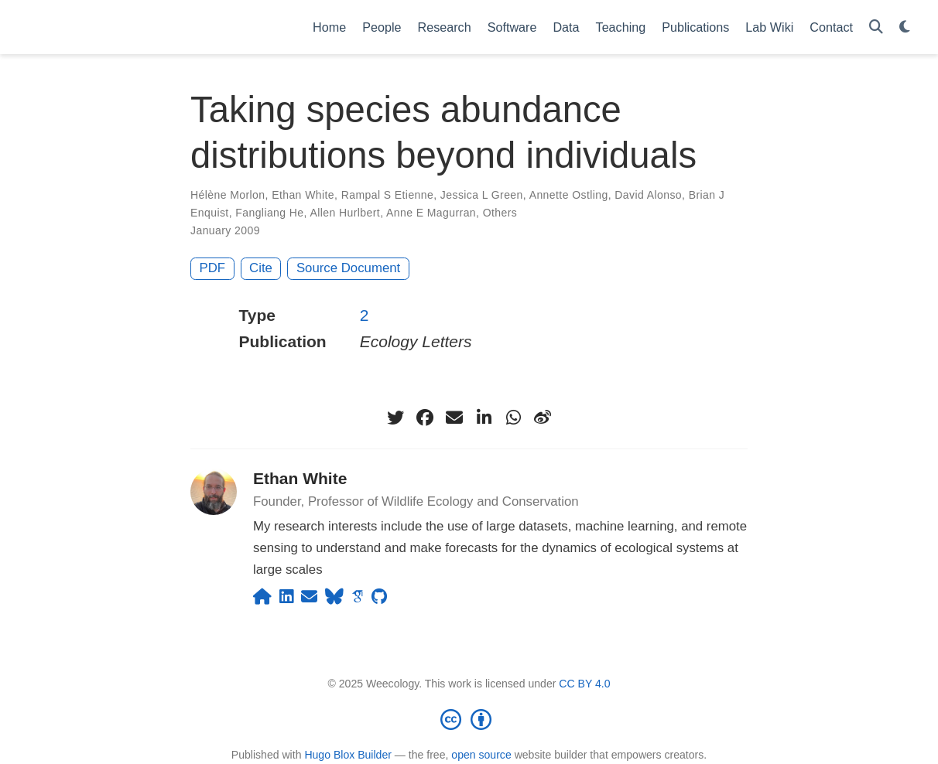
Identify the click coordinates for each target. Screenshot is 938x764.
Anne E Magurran (431, 212)
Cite (260, 268)
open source (481, 755)
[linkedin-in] (483, 417)
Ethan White (303, 195)
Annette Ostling (568, 195)
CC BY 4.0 (584, 683)
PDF (213, 268)
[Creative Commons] (469, 719)
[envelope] (454, 417)
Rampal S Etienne (387, 195)
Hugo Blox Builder (348, 755)
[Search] (876, 27)
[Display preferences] (904, 27)
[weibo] (542, 417)
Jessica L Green (481, 195)
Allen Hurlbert (345, 212)
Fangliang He (269, 212)
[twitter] (395, 417)
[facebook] (424, 417)
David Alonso (648, 195)
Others (500, 212)
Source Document (348, 268)
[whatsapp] (513, 417)
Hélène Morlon (227, 195)
